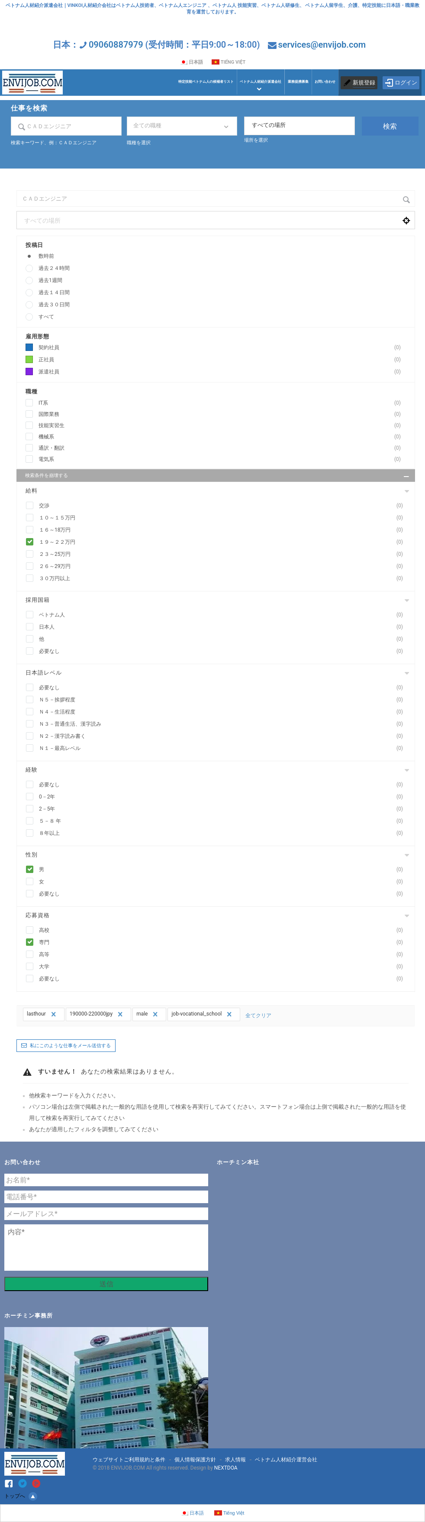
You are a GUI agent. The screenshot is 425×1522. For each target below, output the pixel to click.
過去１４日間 (54, 292)
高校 (223, 930)
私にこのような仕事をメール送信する (70, 1045)
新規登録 (364, 82)
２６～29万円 (223, 566)
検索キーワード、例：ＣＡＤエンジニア (54, 143)
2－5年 (223, 809)
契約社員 (222, 347)
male (148, 1014)
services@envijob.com (322, 44)
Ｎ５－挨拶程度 (223, 700)
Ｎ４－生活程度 (223, 712)
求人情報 (235, 1460)
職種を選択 (139, 143)
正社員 (222, 360)
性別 (32, 854)
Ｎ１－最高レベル (223, 748)
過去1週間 (50, 280)
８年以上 (223, 833)
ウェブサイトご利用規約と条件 (129, 1460)
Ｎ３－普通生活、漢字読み (223, 724)
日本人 (223, 627)
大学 (223, 967)
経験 (32, 769)
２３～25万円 (223, 554)
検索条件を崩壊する (218, 476)
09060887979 (116, 44)
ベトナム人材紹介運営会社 (286, 1460)
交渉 (223, 506)
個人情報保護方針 (195, 1460)
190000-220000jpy (97, 1014)
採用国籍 (38, 600)
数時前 (46, 256)
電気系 (222, 459)
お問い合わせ (325, 82)
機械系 (222, 437)
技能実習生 (222, 425)
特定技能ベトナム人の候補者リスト (206, 82)
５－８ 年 (223, 821)
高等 (223, 954)
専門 (223, 942)
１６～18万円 (223, 530)
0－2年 (223, 797)
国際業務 (222, 414)
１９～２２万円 (223, 542)
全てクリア (258, 1016)
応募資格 (38, 915)
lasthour (42, 1014)
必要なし (223, 651)
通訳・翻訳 (222, 448)
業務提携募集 (298, 82)
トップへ (20, 1496)
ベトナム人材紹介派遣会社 (260, 82)
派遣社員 (222, 372)
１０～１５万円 (223, 518)
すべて (46, 317)
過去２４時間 (54, 268)
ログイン (401, 82)
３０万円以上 (223, 578)
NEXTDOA (226, 1468)
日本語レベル (44, 672)
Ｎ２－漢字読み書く (223, 736)
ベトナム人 (223, 615)
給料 (32, 490)
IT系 (222, 403)
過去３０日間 (54, 305)
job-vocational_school (202, 1014)
